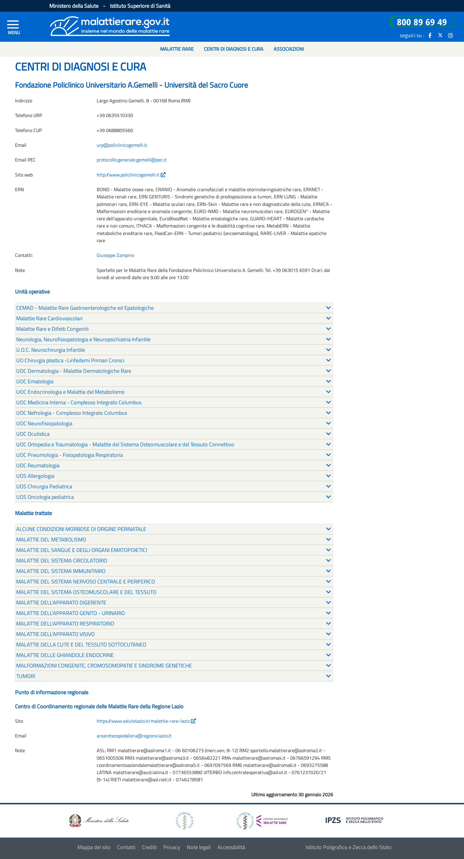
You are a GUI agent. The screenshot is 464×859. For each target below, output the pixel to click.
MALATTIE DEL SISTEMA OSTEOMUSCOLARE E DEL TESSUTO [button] (86, 592)
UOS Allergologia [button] (35, 476)
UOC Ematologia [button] (34, 381)
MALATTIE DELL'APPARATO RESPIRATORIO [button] (65, 623)
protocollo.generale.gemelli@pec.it (132, 159)
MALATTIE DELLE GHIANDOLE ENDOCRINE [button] (65, 655)
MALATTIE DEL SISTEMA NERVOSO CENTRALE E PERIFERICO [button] (85, 581)
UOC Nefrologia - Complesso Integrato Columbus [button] (71, 413)
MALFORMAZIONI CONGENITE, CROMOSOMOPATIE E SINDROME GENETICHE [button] (104, 666)
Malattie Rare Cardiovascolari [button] (49, 318)
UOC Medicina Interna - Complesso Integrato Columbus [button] (78, 402)
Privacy (171, 847)
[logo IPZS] (355, 820)
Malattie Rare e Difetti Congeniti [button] (52, 329)
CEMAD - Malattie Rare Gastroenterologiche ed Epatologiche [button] (85, 308)
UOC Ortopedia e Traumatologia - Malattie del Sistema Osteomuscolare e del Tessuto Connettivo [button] (125, 444)
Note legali (199, 847)
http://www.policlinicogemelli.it (131, 174)
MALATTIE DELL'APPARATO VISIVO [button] (55, 634)
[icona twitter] (440, 35)
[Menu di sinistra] (14, 27)
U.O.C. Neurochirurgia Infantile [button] (50, 350)
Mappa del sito (94, 847)
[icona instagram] (450, 35)
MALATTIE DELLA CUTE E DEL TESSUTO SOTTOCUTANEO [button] (81, 644)
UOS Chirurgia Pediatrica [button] (44, 486)
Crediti (149, 847)
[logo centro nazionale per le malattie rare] (262, 819)
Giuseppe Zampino (115, 255)
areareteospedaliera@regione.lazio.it (134, 735)
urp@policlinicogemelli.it (122, 145)
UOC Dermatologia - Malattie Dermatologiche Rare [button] (73, 371)
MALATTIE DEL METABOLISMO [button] (51, 539)
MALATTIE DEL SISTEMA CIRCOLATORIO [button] (61, 560)
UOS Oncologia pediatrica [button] (45, 497)
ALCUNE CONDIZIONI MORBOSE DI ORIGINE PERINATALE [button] (81, 529)
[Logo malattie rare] (110, 25)
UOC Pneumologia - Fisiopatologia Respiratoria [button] (69, 455)
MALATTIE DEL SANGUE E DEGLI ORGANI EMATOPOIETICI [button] (81, 550)
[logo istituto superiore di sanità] (184, 820)
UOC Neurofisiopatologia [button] (44, 423)
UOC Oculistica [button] (33, 434)
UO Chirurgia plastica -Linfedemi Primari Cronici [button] (70, 360)
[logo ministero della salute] (98, 820)
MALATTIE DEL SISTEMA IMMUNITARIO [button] (60, 571)
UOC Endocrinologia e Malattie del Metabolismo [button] (70, 392)
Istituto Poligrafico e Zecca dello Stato (349, 847)
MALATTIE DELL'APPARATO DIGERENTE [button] (61, 602)
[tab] (174, 308)
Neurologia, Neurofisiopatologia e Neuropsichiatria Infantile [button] (83, 339)
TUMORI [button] (25, 676)
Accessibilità (231, 847)
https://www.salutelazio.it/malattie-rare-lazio (146, 721)
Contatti (126, 847)
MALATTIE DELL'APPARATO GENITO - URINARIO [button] (70, 613)
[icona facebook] (430, 35)
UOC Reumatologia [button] (37, 465)
